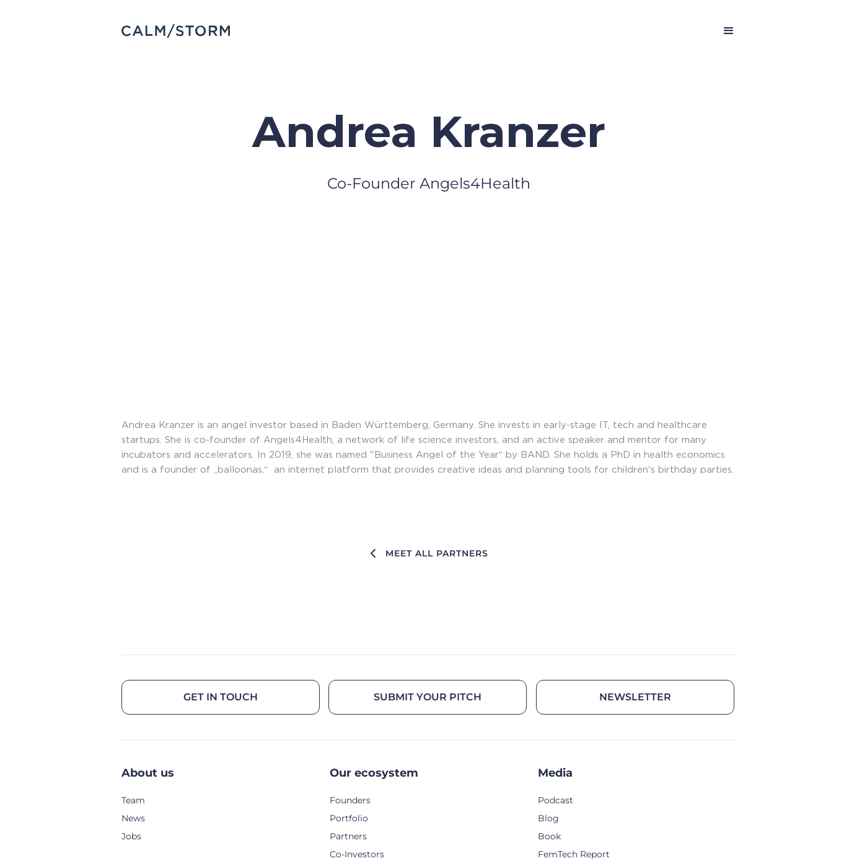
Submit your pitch (427, 697)
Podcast (555, 800)
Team (133, 800)
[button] (723, 31)
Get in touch (220, 697)
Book (549, 836)
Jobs (131, 836)
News (133, 818)
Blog (548, 818)
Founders (350, 800)
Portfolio (349, 818)
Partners (348, 836)
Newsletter (635, 697)
